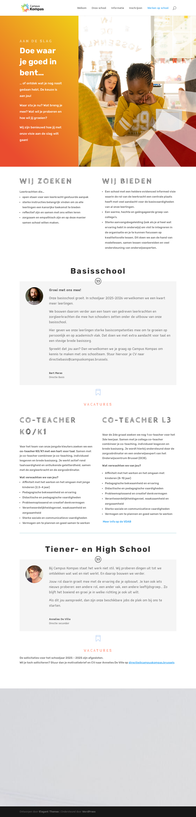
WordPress (89, 811)
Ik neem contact (138, 776)
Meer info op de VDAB (116, 521)
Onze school (99, 8)
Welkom (82, 8)
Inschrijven (135, 8)
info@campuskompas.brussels (141, 764)
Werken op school (158, 8)
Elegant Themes (49, 811)
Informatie (117, 8)
